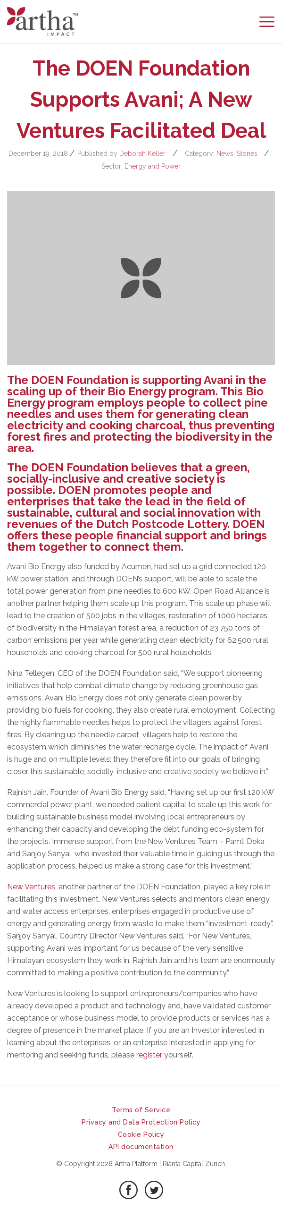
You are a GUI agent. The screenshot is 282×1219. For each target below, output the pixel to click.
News (224, 153)
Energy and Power (152, 166)
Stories (247, 153)
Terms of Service (141, 1110)
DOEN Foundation (79, 380)
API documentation (141, 1147)
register (149, 1054)
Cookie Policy (141, 1134)
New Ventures (31, 886)
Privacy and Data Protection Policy (141, 1122)
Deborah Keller (142, 153)
